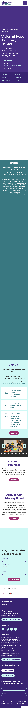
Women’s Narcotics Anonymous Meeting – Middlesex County (15, 421)
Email (4, 571)
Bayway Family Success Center (10, 637)
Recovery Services (13, 30)
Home (3, 30)
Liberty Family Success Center (9, 642)
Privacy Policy (10, 703)
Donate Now (8, 671)
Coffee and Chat (15, 406)
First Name (6, 558)
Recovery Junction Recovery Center (11, 649)
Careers (3, 703)
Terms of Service (20, 703)
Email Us (14, 480)
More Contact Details (11, 620)
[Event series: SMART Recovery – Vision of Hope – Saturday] (23, 390)
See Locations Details (11, 659)
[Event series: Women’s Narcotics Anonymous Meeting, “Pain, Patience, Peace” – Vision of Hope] (23, 414)
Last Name (6, 565)
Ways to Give (8, 676)
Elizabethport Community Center (10, 639)
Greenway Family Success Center (10, 640)
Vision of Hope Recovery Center (10, 653)
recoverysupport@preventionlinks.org (14, 384)
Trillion (9, 705)
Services (17, 74)
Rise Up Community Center (9, 655)
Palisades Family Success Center (10, 644)
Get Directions (6, 60)
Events (3, 77)
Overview (4, 74)
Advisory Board (6, 80)
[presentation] (2, 593)
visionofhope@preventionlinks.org (12, 65)
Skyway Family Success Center (9, 652)
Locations (5, 32)
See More (14, 433)
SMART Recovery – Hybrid (15, 394)
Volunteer (18, 77)
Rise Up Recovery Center (8, 650)
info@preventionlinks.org (8, 615)
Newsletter (18, 80)
